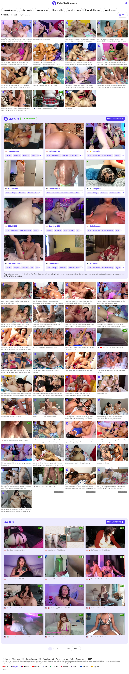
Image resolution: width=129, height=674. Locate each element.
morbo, (60, 465)
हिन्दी (45, 666)
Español (95, 666)
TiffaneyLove (54, 263)
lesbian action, (114, 370)
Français (25, 666)
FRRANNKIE (12, 226)
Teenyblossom (54, 189)
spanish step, (78, 463)
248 (68, 649)
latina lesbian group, (71, 347)
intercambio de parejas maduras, (16, 110)
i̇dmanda (47, 39)
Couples (8, 155)
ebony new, (56, 64)
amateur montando (103, 463)
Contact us (6, 659)
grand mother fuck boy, (50, 442)
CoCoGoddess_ (95, 226)
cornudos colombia (15, 417)
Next (76, 649)
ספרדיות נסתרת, (118, 324)
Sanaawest (94, 263)
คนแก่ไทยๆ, (14, 39)
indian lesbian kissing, (25, 393)
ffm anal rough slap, (13, 486)
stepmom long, (6, 62)
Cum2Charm (40, 486)
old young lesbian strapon (109, 303)
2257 (90, 659)
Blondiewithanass (15, 637)
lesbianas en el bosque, (72, 393)
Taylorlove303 (13, 151)
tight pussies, (88, 301)
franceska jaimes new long (84, 370)
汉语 (5, 666)
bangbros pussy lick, (7, 326)
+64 (123, 155)
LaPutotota (94, 550)
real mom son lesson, (20, 370)
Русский (84, 666)
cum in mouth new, (7, 324)
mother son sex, (25, 372)
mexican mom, (19, 85)
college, (35, 39)
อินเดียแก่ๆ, (118, 62)
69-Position (56, 155)
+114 (81, 155)
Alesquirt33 (97, 189)
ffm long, (7, 488)
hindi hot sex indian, (86, 41)
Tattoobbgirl (95, 608)
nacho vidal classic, (7, 347)
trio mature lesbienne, (104, 85)
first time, (106, 370)
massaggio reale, (121, 41)
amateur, (121, 370)
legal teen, (68, 301)
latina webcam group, (19, 463)
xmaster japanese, (21, 41)
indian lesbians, (6, 393)
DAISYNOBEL (13, 189)
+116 (40, 193)
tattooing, (36, 326)
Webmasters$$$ (18, 659)
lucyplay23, (14, 393)
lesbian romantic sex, (76, 326)
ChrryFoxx (10, 550)
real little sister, (15, 372)
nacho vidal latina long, (12, 349)
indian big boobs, (110, 62)
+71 (82, 193)
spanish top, (89, 85)
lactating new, (19, 511)
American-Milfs (107, 155)
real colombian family (20, 326)
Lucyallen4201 (54, 226)
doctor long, (47, 463)
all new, (44, 417)
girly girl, (118, 301)
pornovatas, (21, 108)
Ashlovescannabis (10, 440)
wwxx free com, (6, 39)
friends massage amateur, (118, 87)
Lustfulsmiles (11, 579)
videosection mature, (39, 347)
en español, (80, 301)
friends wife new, (105, 488)
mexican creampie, (14, 87)
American (17, 155)
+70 (41, 155)
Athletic (117, 155)
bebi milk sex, (84, 393)
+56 (123, 268)
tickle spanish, (69, 324)
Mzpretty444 (52, 579)
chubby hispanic (26, 10)
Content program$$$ (33, 659)
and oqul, (41, 39)
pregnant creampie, (82, 417)
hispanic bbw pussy (74, 10)
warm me (15, 303)
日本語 (64, 666)
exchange (49, 326)
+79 (123, 193)
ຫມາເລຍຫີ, (9, 41)
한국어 (73, 666)
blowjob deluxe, (77, 303)
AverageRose (40, 108)
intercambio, (5, 108)
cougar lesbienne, (47, 64)
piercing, (57, 324)
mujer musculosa (51, 347)
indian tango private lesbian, (19, 62)
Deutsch (36, 666)
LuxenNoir (94, 579)
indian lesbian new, (71, 486)
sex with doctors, (56, 463)
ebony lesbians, (38, 62)
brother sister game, (7, 370)
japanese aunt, (101, 419)
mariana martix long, (49, 62)
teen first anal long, (79, 87)
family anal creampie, (80, 442)
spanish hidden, (102, 326)
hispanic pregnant (42, 10)
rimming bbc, (59, 303)
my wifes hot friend (116, 488)
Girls (48, 155)
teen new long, (53, 465)
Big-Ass (71, 230)
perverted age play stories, (87, 488)
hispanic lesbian (58, 10)
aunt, (99, 393)
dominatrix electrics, (103, 39)
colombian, (23, 87)
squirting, (17, 347)
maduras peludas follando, (117, 440)
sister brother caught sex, (19, 301)
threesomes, (14, 488)
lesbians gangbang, (57, 395)
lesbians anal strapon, (44, 395)
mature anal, (56, 440)
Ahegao (65, 155)
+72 (82, 230)
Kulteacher (97, 151)
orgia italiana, (13, 108)
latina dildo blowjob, (84, 347)
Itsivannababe (52, 637)
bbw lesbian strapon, (120, 64)
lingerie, (74, 301)
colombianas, (37, 64)
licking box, (68, 303)
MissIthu (50, 550)
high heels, (51, 324)
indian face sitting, (7, 395)
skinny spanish (51, 417)
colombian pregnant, (7, 85)
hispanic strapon (110, 10)
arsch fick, (100, 440)
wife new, (110, 486)
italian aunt (103, 393)
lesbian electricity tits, (116, 39)
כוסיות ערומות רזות (53, 85)
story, (99, 486)
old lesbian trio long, (103, 87)
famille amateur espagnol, (85, 486)
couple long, (37, 465)
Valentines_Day (54, 151)
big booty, (100, 370)
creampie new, (83, 440)
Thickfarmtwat (11, 608)
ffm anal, (4, 486)
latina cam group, (6, 463)
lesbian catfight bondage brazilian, (12, 64)
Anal (77, 193)
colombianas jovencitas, (41, 370)
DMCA (72, 659)
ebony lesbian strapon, (40, 393)
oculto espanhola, (112, 326)
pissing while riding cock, (80, 64)
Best (33, 155)
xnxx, (13, 41)
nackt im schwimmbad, (40, 85)
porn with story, (118, 486)
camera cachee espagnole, (105, 324)
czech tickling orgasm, (81, 324)
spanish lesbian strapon (104, 442)
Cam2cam (37, 230)
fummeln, (16, 324)
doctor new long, (38, 463)
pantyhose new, (6, 301)
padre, (67, 488)
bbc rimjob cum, (38, 301)
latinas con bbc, (50, 303)
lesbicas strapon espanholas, (106, 301)
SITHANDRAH (107, 347)
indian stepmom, (109, 64)
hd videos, (36, 324)
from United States (51, 108)
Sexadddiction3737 (15, 263)
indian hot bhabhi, (81, 39)
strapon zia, (101, 62)
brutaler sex (68, 108)
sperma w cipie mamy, (72, 440)
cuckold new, (5, 417)
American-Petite (25, 230)
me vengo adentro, (25, 324)
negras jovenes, (23, 39)
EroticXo (94, 637)
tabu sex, (51, 370)
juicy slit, (85, 303)
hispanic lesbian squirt (92, 10)
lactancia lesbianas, (25, 509)
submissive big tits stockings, (106, 41)
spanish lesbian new (83, 395)
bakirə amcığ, (80, 419)
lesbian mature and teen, (118, 85)
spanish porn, (44, 324)
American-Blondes (67, 193)
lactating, (4, 509)
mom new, (109, 419)
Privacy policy (81, 659)
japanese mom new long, (114, 417)
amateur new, (37, 417)
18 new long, (45, 465)
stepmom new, (75, 41)
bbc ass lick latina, (49, 301)
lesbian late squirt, (71, 62)
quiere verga (86, 463)
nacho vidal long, (70, 370)
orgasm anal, (69, 87)
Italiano (54, 666)
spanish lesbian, (74, 488)
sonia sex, (82, 85)
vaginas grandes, (70, 417)
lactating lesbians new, (8, 511)
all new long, (75, 85)
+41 (41, 230)
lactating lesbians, (13, 509)
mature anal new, (47, 440)
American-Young (33, 193)
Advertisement (48, 659)
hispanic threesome (9, 10)
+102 (122, 230)
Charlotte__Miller (56, 608)
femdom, (106, 440)
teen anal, (68, 85)
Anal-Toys (26, 155)
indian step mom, (70, 39)
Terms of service (62, 659)
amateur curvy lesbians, (20, 395)
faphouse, (42, 326)
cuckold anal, (37, 440)
